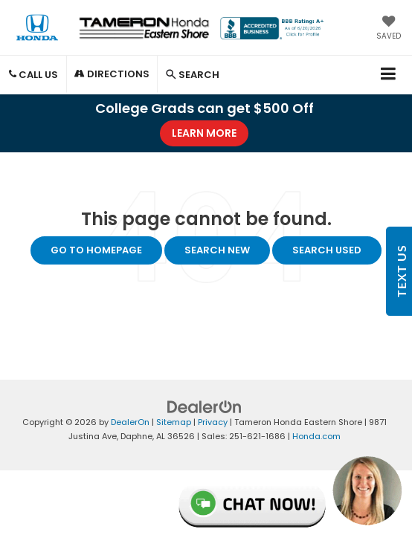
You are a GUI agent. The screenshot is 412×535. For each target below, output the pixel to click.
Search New (217, 250)
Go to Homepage (96, 250)
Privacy (213, 422)
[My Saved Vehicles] (388, 29)
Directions (111, 74)
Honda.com (316, 436)
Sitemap (173, 422)
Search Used (326, 250)
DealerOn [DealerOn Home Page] (130, 422)
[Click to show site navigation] (388, 75)
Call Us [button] (33, 75)
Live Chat (291, 491)
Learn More (204, 133)
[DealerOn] (204, 407)
